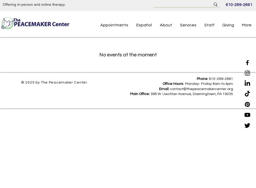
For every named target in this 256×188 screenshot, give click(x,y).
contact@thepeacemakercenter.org (201, 89)
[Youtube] (247, 114)
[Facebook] (247, 62)
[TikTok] (247, 94)
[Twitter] (247, 125)
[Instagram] (247, 73)
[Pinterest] (247, 104)
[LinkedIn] (247, 83)
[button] (209, 25)
